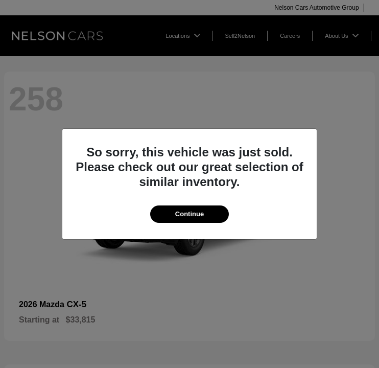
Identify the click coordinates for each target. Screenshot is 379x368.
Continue (189, 214)
